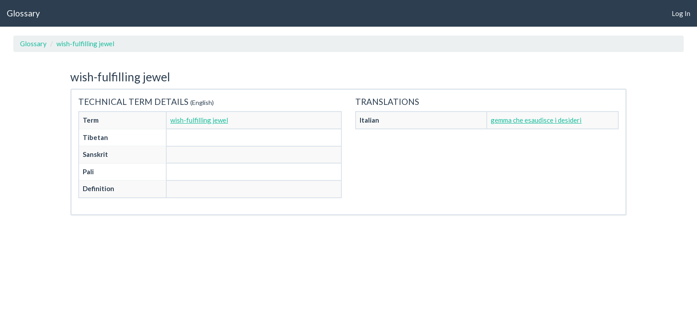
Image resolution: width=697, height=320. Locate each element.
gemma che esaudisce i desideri (536, 120)
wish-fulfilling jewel (85, 44)
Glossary (23, 13)
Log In (681, 13)
